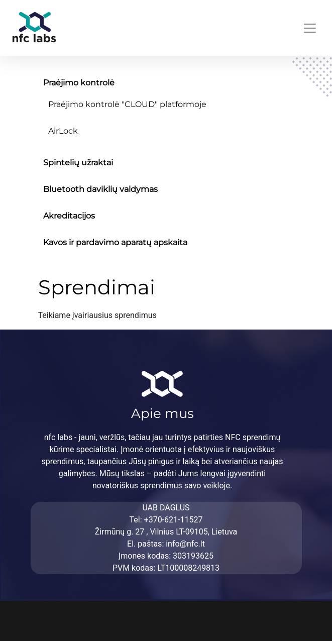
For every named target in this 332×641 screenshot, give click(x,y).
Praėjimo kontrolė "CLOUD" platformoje (127, 104)
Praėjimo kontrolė (79, 82)
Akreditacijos (69, 216)
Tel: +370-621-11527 (166, 519)
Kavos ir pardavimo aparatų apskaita (115, 242)
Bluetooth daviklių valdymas (100, 189)
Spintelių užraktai (78, 162)
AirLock (63, 131)
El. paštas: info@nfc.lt (166, 544)
